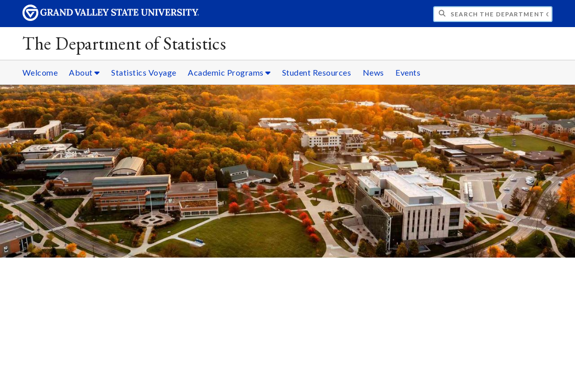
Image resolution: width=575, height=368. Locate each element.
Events (407, 72)
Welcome (40, 72)
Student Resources (317, 72)
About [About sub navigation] (84, 72)
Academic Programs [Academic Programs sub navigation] (229, 72)
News (373, 72)
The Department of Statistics (124, 43)
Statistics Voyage (144, 72)
